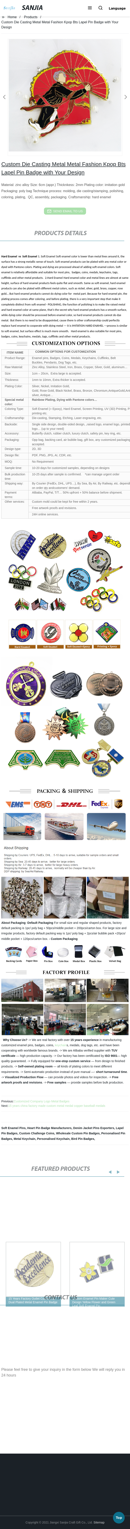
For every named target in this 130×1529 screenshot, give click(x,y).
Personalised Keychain (53, 1139)
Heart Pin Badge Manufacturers (49, 1128)
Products (30, 17)
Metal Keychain (24, 1139)
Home (12, 17)
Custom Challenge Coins (36, 1133)
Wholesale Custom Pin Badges (78, 1133)
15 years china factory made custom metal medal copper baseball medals (56, 1105)
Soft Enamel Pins (13, 1128)
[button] (90, 8)
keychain (60, 1045)
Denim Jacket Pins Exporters (93, 1128)
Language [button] (117, 8)
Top (119, 1516)
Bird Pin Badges (82, 1139)
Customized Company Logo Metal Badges (41, 1101)
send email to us (65, 211)
